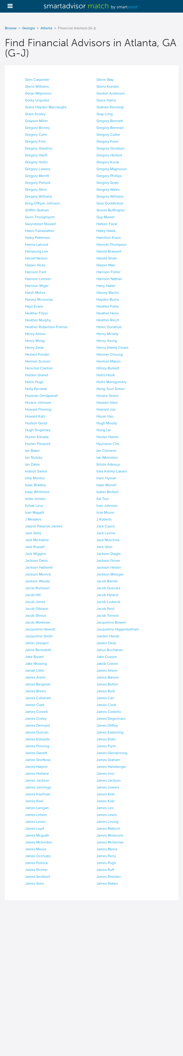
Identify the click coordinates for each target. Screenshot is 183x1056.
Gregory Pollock (37, 182)
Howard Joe (106, 409)
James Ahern (106, 670)
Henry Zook (34, 347)
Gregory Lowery (37, 169)
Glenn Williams (37, 86)
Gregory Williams (38, 196)
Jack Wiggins (35, 553)
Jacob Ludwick (108, 602)
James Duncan (37, 732)
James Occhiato (38, 856)
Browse (11, 28)
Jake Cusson (106, 657)
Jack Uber (104, 547)
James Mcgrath (37, 835)
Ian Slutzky (33, 457)
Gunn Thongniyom (40, 217)
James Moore (35, 849)
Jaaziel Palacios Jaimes (43, 526)
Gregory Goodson (110, 148)
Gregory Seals (107, 182)
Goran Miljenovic (38, 93)
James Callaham (38, 698)
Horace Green (107, 395)
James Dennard (37, 725)
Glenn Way (105, 79)
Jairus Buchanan (109, 650)
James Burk (105, 691)
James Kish (105, 801)
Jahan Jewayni (37, 643)
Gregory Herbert (109, 155)
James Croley (36, 718)
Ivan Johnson (107, 505)
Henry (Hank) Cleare (112, 347)
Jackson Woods (37, 581)
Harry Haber (105, 286)
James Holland (37, 773)
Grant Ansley (35, 114)
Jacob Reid (105, 608)
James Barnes (107, 677)
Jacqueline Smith (39, 636)
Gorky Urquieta (37, 100)
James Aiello (35, 677)
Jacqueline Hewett (40, 629)
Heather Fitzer (36, 313)
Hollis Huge (34, 382)
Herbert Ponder (37, 354)
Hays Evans (34, 306)
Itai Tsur (102, 499)
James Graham (108, 760)
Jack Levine (105, 533)
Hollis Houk (105, 375)
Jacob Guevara (108, 588)
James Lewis (106, 815)
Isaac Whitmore (37, 492)
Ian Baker (32, 450)
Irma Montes (35, 478)
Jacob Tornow (107, 615)
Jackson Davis (36, 560)
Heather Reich (107, 320)
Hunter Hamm (107, 437)
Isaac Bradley (35, 485)
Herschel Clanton (39, 368)
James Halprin (36, 766)
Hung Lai (103, 430)
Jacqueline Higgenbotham (117, 629)
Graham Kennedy (110, 107)
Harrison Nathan (109, 279)
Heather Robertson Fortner (46, 327)
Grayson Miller (36, 121)
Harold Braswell (108, 251)
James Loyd (34, 828)
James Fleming (37, 746)
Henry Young (106, 340)
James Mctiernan (110, 842)
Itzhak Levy (34, 505)
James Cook (106, 705)
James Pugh (106, 863)
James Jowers (107, 787)
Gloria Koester (107, 86)
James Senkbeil (37, 876)
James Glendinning (111, 753)
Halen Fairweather (39, 231)
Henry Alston (35, 334)
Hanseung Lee (36, 251)
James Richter (36, 870)
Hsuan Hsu (105, 416)
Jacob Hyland (107, 595)
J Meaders (33, 519)
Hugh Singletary (38, 430)
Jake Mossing (36, 663)
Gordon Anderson (110, 93)
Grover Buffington (110, 210)
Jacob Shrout (35, 615)
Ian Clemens (106, 450)
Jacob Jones (35, 602)
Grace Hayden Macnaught (45, 107)
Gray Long (104, 114)
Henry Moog (35, 340)
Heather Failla (107, 306)
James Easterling (109, 732)
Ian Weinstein (107, 457)
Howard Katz (35, 416)
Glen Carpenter (37, 79)
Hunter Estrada (37, 437)
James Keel (105, 794)
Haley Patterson (37, 237)
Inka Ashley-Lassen (111, 471)
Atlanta (46, 28)
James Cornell (36, 711)
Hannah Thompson (111, 244)
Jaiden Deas (106, 643)
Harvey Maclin (107, 292)
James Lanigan (37, 808)
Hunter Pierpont (37, 444)
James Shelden (108, 876)
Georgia (28, 28)
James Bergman (38, 684)
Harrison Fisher (108, 272)
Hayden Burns (107, 299)
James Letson (36, 815)
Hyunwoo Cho (107, 444)
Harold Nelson (36, 258)
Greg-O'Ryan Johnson (42, 203)
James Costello (108, 711)
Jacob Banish (107, 581)
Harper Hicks (35, 265)
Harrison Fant (35, 272)
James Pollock (36, 863)
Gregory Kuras (107, 162)
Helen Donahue (109, 327)
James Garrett (36, 753)
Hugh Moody (106, 423)
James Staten (107, 883)
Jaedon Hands (107, 636)
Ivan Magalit (34, 512)
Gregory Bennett (109, 121)
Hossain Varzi (107, 402)
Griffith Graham (37, 210)
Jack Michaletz (37, 540)
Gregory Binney (37, 128)
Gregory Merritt (37, 176)
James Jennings (38, 787)
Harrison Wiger (37, 286)
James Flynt (106, 746)
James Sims (34, 883)
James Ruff (105, 870)
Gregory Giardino (38, 148)
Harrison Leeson (38, 279)
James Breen (35, 691)
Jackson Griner (108, 560)
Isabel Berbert (107, 492)
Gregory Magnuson (111, 169)
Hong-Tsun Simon (110, 389)
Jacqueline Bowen (111, 622)
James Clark (34, 705)
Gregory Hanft (36, 155)
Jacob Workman (37, 622)
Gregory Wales (108, 189)
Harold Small (106, 258)
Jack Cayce (105, 526)
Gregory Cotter (108, 134)
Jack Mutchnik (108, 540)
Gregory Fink (35, 141)
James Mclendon (38, 842)
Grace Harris (106, 100)
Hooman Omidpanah (41, 395)
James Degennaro (111, 718)
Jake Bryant (34, 657)
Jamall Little (34, 670)
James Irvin (105, 773)
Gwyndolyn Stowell (40, 224)
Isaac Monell (106, 485)
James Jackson (37, 780)
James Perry (106, 856)
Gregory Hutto (36, 162)
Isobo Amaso (35, 499)
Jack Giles (33, 533)
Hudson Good (36, 423)
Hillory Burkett (107, 368)
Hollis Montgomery (111, 382)
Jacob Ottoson (36, 608)
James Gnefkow (38, 760)
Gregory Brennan (110, 128)
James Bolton (107, 684)
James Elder (106, 739)
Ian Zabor (32, 464)
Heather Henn (107, 313)
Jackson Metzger (110, 574)
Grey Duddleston (109, 203)
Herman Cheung (109, 354)
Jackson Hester (108, 567)
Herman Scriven (37, 361)
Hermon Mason (108, 361)
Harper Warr (105, 265)
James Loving (107, 821)
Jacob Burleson (37, 588)
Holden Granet (36, 375)
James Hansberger (111, 766)
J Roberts (104, 519)
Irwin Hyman (106, 478)
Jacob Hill (33, 595)
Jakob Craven (107, 663)
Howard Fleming (38, 409)
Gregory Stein (36, 189)
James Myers (106, 849)
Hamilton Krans (108, 237)
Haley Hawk (105, 231)
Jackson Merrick (38, 574)
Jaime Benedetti (38, 650)
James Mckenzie (109, 835)
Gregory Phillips (109, 176)
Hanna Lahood (36, 244)
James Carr (105, 698)
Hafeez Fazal (106, 224)
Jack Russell (35, 547)
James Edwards (37, 739)
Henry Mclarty (107, 334)
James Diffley (107, 725)
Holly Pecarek (36, 389)
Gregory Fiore (107, 141)
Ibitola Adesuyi (108, 464)
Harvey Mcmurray (39, 299)
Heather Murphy (38, 320)
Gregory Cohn (36, 134)
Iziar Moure (105, 512)
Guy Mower (105, 217)
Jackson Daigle (108, 553)
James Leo (105, 808)
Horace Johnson (38, 402)
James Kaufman (37, 794)
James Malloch (108, 828)
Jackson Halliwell (39, 567)
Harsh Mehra (35, 292)
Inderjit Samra (36, 471)
